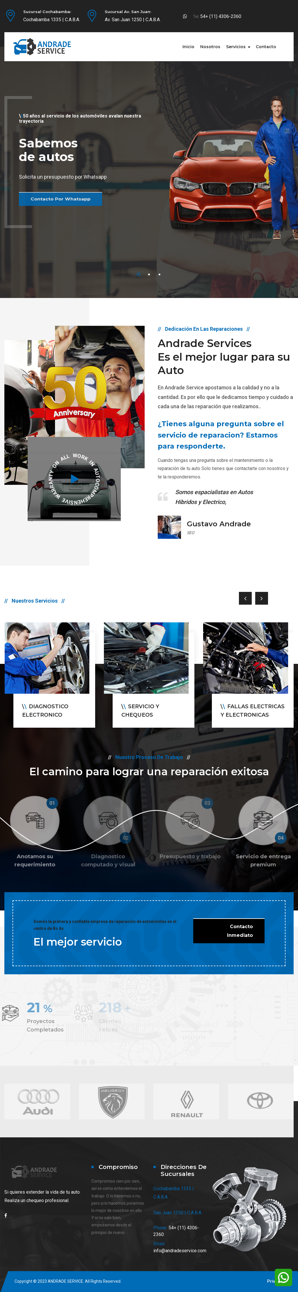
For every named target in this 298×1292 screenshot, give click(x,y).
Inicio (188, 46)
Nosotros (210, 46)
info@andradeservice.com (179, 1250)
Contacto (266, 46)
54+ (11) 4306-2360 (220, 16)
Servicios (236, 46)
